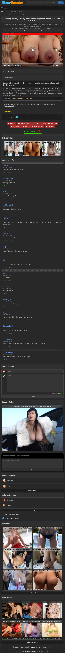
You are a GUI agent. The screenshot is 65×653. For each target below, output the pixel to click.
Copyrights (24, 647)
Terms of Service (35, 647)
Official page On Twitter (12, 518)
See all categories (32, 490)
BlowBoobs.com (30, 651)
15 (44, 28)
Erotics (15, 28)
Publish (32, 396)
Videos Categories (8, 475)
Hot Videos (6, 523)
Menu (6, 8)
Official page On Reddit (12, 514)
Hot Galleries (7, 597)
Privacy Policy (46, 647)
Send (32, 470)
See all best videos (33, 593)
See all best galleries (32, 642)
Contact (16, 647)
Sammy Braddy (12, 117)
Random (36, 31)
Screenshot (46, 31)
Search (61, 3)
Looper (28, 31)
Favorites (19, 31)
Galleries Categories (9, 495)
